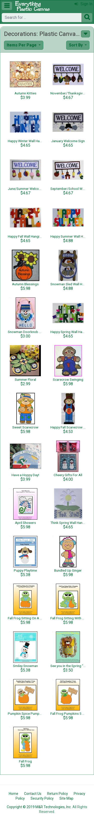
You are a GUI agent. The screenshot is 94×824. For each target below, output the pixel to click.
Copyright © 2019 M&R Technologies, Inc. (39, 807)
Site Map (66, 798)
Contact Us (32, 794)
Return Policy (57, 794)
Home (13, 794)
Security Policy (42, 798)
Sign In (83, 4)
